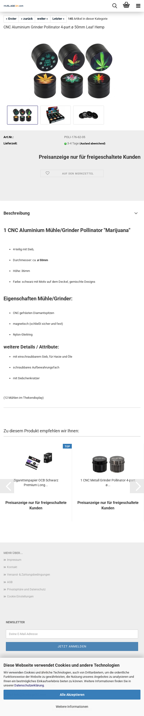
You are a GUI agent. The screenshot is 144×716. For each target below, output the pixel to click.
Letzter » (58, 18)
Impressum (14, 559)
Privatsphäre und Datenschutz (26, 589)
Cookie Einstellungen (20, 596)
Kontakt (12, 567)
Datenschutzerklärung (29, 685)
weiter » (42, 18)
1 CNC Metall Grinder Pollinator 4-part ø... (107, 482)
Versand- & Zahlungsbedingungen (28, 574)
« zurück (27, 18)
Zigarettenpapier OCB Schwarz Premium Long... (35, 482)
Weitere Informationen (72, 706)
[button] (7, 486)
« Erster (11, 18)
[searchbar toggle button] (114, 6)
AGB (9, 582)
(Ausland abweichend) (92, 143)
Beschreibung (17, 213)
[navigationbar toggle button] (138, 6)
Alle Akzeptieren (72, 695)
